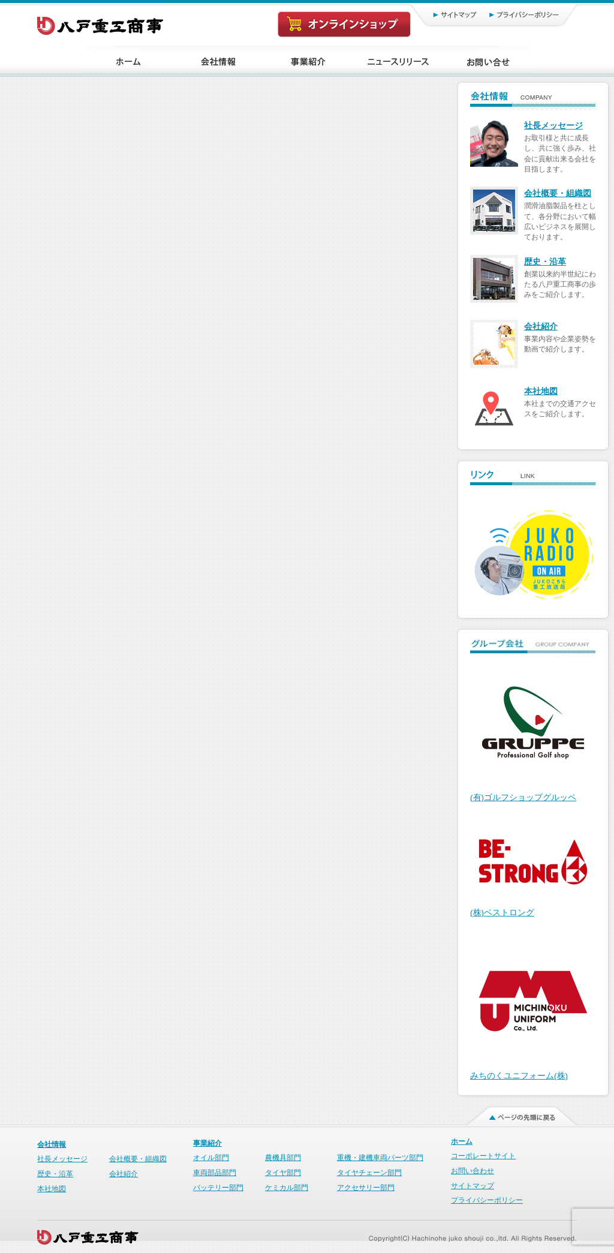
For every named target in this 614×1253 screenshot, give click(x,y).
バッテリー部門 (218, 1187)
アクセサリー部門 (366, 1187)
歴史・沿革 (545, 261)
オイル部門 (211, 1157)
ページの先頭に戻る (514, 1113)
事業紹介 (207, 1143)
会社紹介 (541, 326)
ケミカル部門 (286, 1187)
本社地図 (541, 391)
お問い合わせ (472, 1171)
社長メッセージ (553, 125)
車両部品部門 (214, 1172)
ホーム (461, 1141)
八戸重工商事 (101, 23)
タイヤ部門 (283, 1172)
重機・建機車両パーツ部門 (380, 1157)
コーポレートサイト (483, 1156)
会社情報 (51, 1144)
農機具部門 (283, 1157)
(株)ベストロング (502, 912)
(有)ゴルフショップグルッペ (523, 797)
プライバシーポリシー (529, 14)
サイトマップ (442, 14)
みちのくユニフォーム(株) (519, 1075)
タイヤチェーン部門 (369, 1172)
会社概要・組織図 (557, 193)
